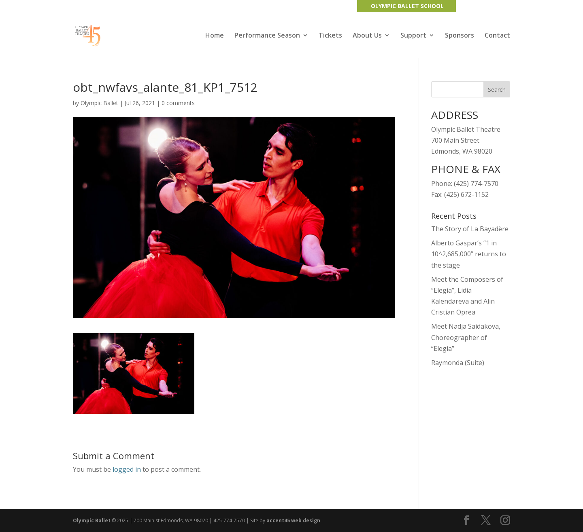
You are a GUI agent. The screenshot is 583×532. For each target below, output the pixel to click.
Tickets (330, 36)
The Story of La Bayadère (470, 228)
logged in (127, 469)
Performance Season (267, 36)
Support (413, 36)
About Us (367, 36)
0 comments (178, 103)
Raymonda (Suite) (457, 362)
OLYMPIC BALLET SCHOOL (407, 6)
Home (214, 36)
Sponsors (459, 36)
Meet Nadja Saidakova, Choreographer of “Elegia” (465, 337)
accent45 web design (293, 520)
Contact (497, 36)
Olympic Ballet (99, 103)
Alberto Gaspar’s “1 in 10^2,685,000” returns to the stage (468, 254)
